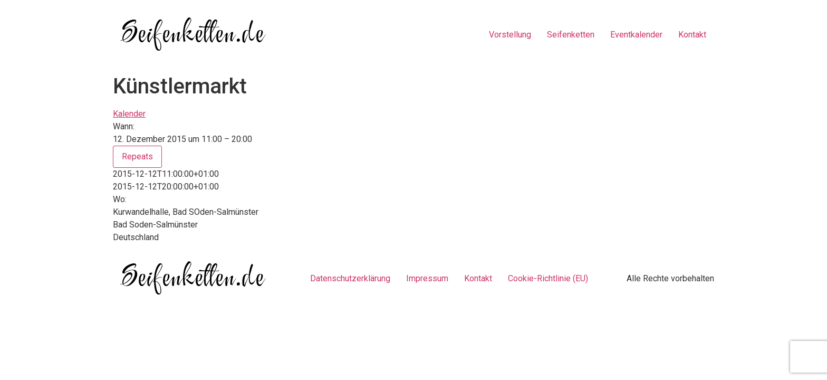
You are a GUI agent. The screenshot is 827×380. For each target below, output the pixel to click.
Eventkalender (636, 35)
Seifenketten (570, 35)
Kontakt (692, 35)
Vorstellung (510, 35)
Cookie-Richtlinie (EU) (548, 278)
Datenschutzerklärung (350, 278)
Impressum (427, 278)
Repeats (137, 156)
